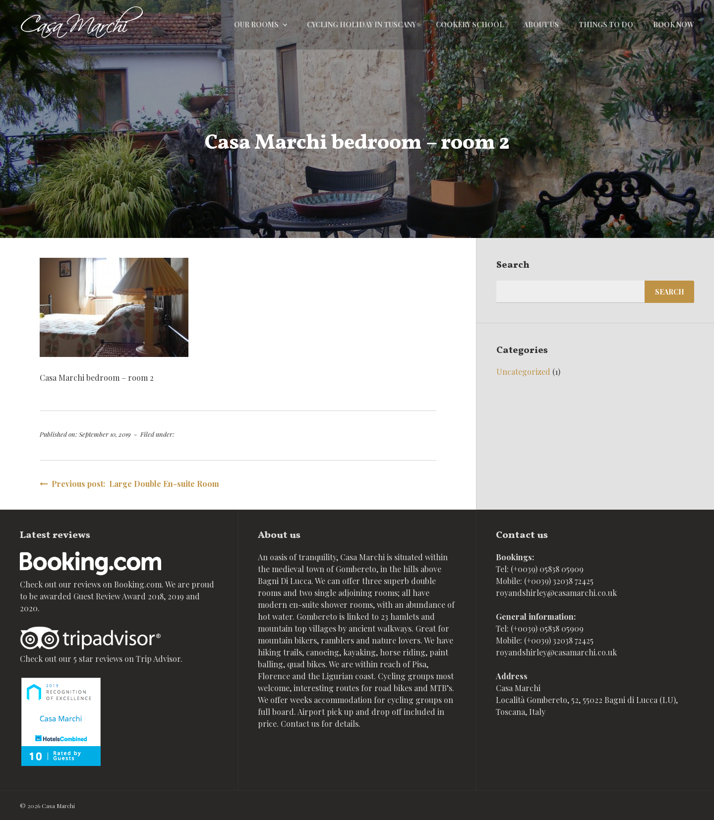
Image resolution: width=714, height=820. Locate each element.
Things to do (606, 24)
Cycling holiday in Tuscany (361, 24)
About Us (541, 24)
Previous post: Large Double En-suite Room (129, 483)
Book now (673, 24)
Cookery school (470, 24)
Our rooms (256, 24)
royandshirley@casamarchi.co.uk (556, 592)
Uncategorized (523, 371)
